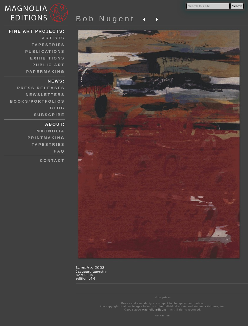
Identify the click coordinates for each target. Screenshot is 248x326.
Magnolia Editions (154, 309)
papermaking (45, 71)
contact (52, 160)
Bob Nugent (105, 18)
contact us (163, 315)
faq (59, 151)
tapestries (48, 45)
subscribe (49, 115)
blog (57, 108)
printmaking (46, 138)
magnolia (50, 131)
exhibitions (47, 58)
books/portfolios (37, 101)
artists (53, 38)
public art (48, 65)
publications (45, 51)
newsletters (45, 94)
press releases (41, 88)
